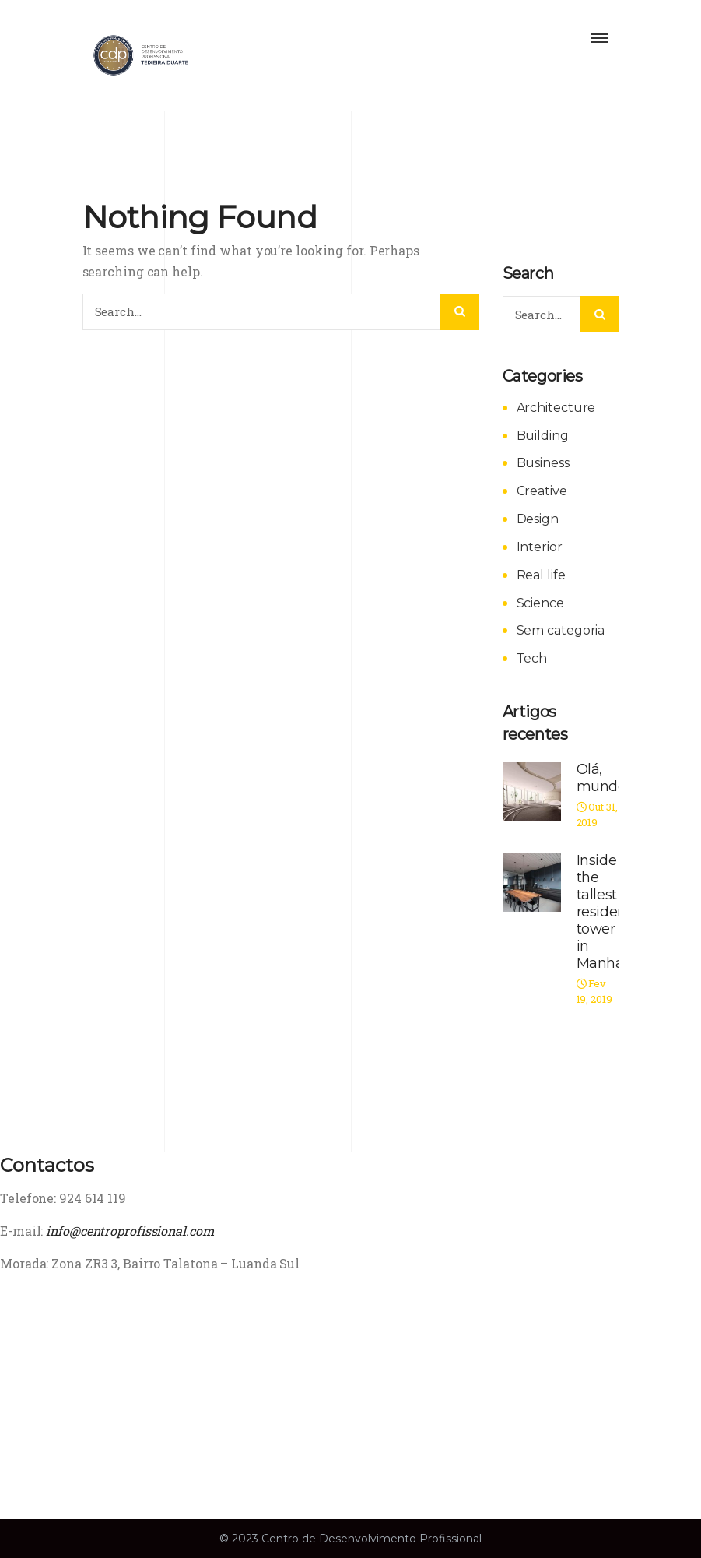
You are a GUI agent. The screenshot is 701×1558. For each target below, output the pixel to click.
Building (543, 435)
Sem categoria (561, 630)
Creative (542, 491)
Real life (541, 575)
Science (540, 603)
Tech (532, 658)
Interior (540, 547)
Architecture (556, 407)
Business (543, 462)
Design (538, 519)
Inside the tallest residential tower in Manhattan (614, 912)
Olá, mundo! (603, 778)
